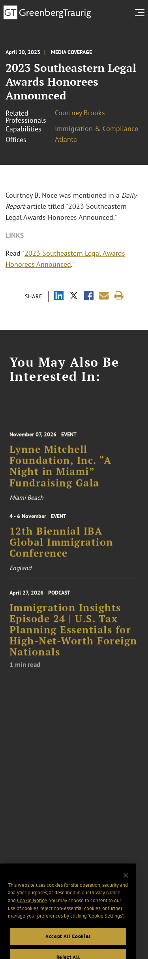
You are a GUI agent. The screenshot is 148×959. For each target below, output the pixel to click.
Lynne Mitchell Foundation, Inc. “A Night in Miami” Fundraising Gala (60, 470)
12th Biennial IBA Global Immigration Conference (61, 545)
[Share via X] (74, 296)
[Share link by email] (104, 296)
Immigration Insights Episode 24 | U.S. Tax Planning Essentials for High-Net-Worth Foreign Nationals (73, 635)
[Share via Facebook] (89, 296)
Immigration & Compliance (96, 128)
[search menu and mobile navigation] (141, 12)
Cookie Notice (32, 908)
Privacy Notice (105, 900)
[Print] (119, 296)
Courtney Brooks (80, 112)
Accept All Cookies (68, 943)
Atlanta (66, 139)
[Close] (126, 882)
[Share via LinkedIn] (59, 296)
